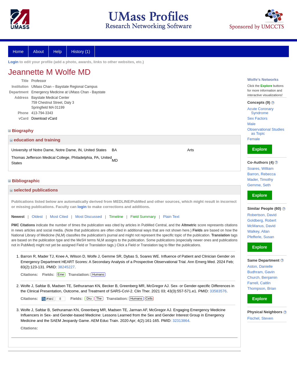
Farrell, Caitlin (259, 283)
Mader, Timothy (260, 179)
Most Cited (59, 216)
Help (57, 51)
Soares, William (260, 168)
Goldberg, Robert (261, 220)
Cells (149, 298)
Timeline (116, 216)
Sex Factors (257, 118)
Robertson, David (261, 215)
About (38, 51)
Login (13, 62)
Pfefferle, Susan (260, 237)
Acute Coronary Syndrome (260, 111)
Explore (259, 149)
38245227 (66, 267)
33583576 (218, 291)
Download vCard (44, 118)
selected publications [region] (34, 189)
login (81, 207)
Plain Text (171, 216)
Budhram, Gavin (261, 272)
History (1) (80, 51)
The (99, 299)
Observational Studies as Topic (265, 131)
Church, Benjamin (262, 277)
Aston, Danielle (260, 266)
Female (253, 139)
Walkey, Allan (258, 231)
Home (18, 51)
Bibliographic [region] (24, 180)
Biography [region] (21, 130)
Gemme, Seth (259, 185)
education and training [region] (35, 139)
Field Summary (143, 216)
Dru (89, 299)
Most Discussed (88, 216)
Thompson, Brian (261, 288)
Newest (18, 216)
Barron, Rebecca (261, 174)
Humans (98, 274)
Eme (61, 275)
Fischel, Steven (260, 318)
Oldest (37, 216)
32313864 (181, 320)
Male (251, 124)
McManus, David (261, 226)
